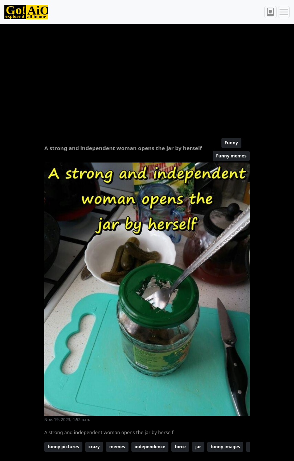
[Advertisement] (147, 78)
